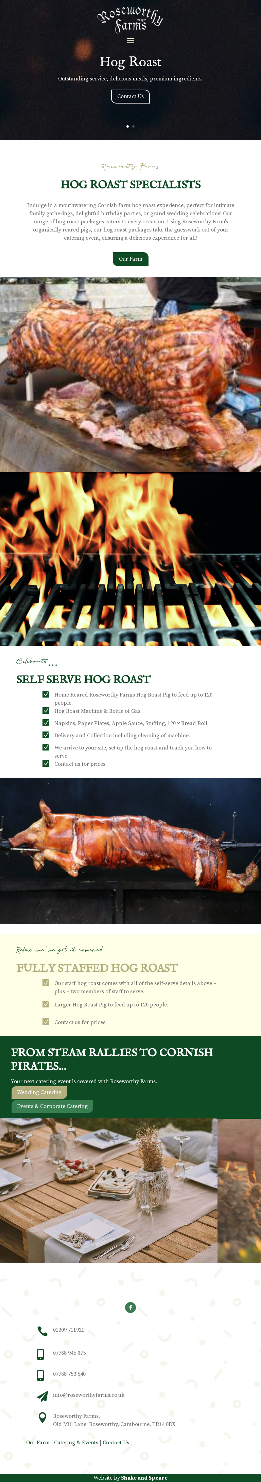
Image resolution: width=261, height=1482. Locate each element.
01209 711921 (68, 1330)
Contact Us (130, 96)
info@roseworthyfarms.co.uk (88, 1395)
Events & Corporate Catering (52, 1116)
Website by (130, 1478)
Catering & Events (76, 1442)
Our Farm (130, 269)
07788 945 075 (69, 1353)
